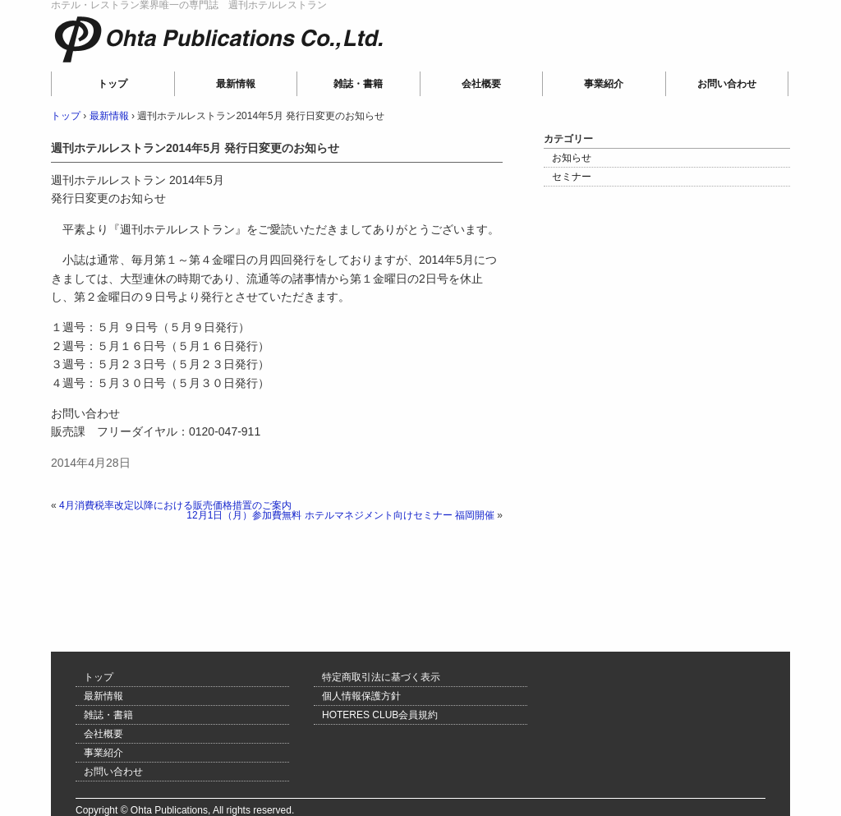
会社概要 (481, 84)
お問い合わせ (726, 84)
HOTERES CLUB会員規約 (380, 715)
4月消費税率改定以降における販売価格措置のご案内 (175, 505)
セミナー (571, 176)
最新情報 (235, 84)
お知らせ (571, 158)
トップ (112, 84)
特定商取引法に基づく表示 (381, 677)
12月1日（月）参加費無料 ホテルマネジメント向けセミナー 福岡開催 (340, 515)
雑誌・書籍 (358, 84)
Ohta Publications (162, 62)
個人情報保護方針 (361, 696)
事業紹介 (603, 84)
